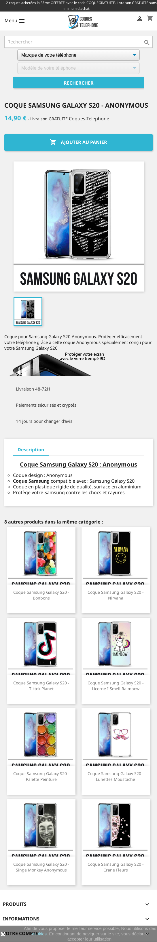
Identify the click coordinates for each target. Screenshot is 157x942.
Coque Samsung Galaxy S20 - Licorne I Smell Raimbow (116, 685)
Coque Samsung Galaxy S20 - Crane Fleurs (116, 867)
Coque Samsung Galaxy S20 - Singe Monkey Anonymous (41, 867)
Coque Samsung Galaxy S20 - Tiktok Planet (41, 685)
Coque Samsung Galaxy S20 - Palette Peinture (41, 776)
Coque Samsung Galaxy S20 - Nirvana (116, 595)
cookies (39, 933)
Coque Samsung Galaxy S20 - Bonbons (41, 595)
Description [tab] (31, 449)
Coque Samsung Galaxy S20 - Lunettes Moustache (116, 776)
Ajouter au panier (78, 142)
